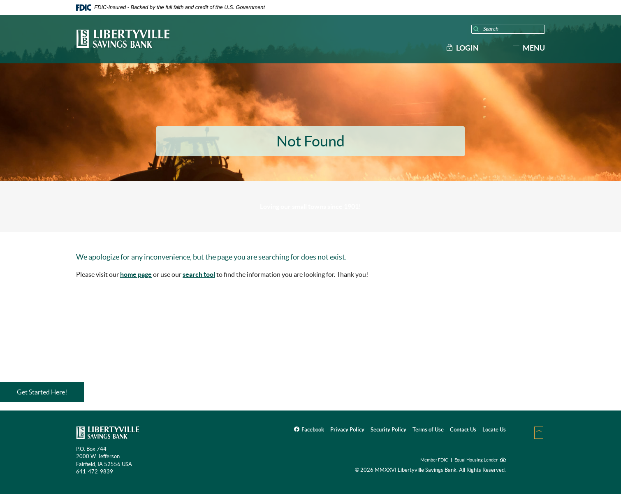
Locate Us (494, 430)
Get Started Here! (42, 392)
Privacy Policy (347, 430)
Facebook (312, 430)
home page (136, 274)
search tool (199, 274)
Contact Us (463, 430)
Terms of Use (428, 430)
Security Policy (388, 430)
